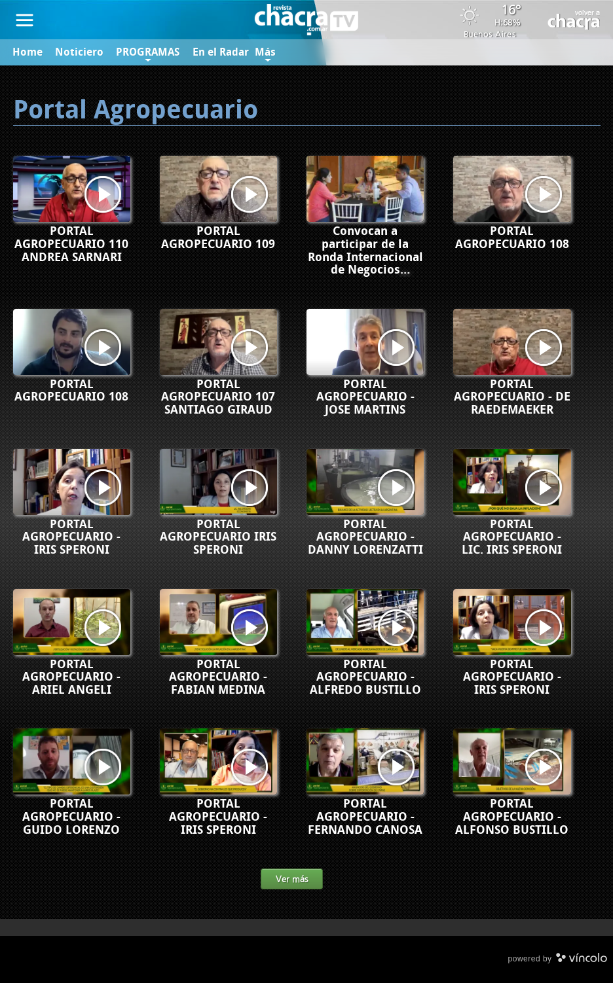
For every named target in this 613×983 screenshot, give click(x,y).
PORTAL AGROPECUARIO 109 (218, 237)
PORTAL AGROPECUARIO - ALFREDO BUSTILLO (365, 677)
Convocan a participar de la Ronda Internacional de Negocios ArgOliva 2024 (365, 257)
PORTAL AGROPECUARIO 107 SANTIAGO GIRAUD (218, 397)
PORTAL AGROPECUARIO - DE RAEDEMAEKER (512, 397)
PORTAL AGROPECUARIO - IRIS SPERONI (71, 537)
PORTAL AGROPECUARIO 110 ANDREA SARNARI (71, 244)
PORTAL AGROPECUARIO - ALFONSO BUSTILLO (511, 816)
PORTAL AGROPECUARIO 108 (512, 237)
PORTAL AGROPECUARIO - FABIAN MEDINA (218, 677)
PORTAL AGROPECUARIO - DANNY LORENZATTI (365, 537)
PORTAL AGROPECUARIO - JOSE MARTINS (365, 397)
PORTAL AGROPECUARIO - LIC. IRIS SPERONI (512, 537)
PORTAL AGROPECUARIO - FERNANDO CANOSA (365, 816)
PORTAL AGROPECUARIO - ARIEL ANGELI (71, 677)
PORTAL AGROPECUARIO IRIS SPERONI (218, 537)
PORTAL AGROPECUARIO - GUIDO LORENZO (71, 816)
